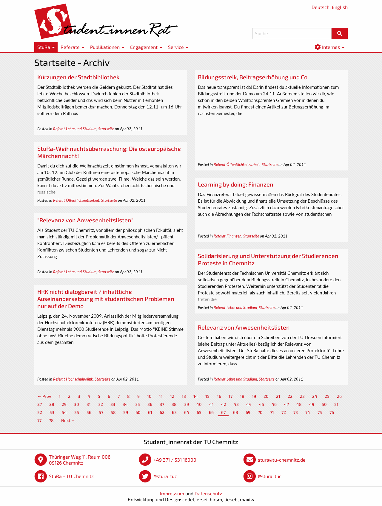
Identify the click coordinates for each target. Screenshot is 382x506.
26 (339, 396)
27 (39, 404)
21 (278, 396)
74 (307, 412)
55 (76, 412)
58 (113, 412)
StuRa (43, 47)
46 (274, 404)
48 (299, 404)
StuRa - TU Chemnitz (71, 476)
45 (261, 404)
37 (162, 404)
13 (184, 396)
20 (266, 396)
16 (219, 396)
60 (138, 412)
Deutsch (320, 7)
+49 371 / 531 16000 (174, 459)
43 (236, 404)
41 (211, 404)
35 (137, 404)
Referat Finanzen (227, 236)
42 (223, 404)
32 (100, 404)
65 (199, 412)
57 (101, 412)
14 (195, 396)
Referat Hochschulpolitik (73, 379)
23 (302, 396)
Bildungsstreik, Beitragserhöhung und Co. (253, 76)
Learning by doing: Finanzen (235, 184)
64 (186, 412)
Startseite (106, 128)
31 (89, 404)
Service (176, 47)
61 (150, 412)
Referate (70, 47)
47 (286, 404)
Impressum (172, 493)
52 (39, 412)
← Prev (44, 396)
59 (125, 412)
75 (320, 412)
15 (207, 396)
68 (235, 412)
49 (311, 404)
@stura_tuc (165, 476)
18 (242, 396)
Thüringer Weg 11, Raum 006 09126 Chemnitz (79, 459)
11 (161, 396)
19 (254, 396)
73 (295, 412)
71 (272, 412)
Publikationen (105, 47)
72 (283, 412)
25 (327, 396)
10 (149, 396)
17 (230, 396)
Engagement (144, 47)
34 (125, 404)
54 (64, 412)
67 (223, 412)
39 (186, 404)
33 (112, 404)
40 (199, 404)
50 (324, 404)
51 (336, 404)
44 (249, 404)
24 (314, 396)
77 (39, 420)
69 (248, 412)
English (340, 7)
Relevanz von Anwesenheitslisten (244, 327)
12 (172, 396)
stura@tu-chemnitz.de (282, 459)
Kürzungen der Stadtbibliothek (78, 76)
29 (64, 404)
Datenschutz (208, 493)
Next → (68, 420)
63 (174, 412)
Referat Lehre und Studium (74, 128)
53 (52, 412)
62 (162, 412)
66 (211, 412)
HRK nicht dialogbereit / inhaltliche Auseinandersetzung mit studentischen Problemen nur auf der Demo (105, 298)
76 (331, 412)
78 (51, 420)
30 (76, 404)
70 (260, 412)
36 (149, 404)
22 (290, 396)
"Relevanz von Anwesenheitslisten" (85, 219)
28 (51, 404)
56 (89, 412)
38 (174, 404)
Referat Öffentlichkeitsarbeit (237, 164)
